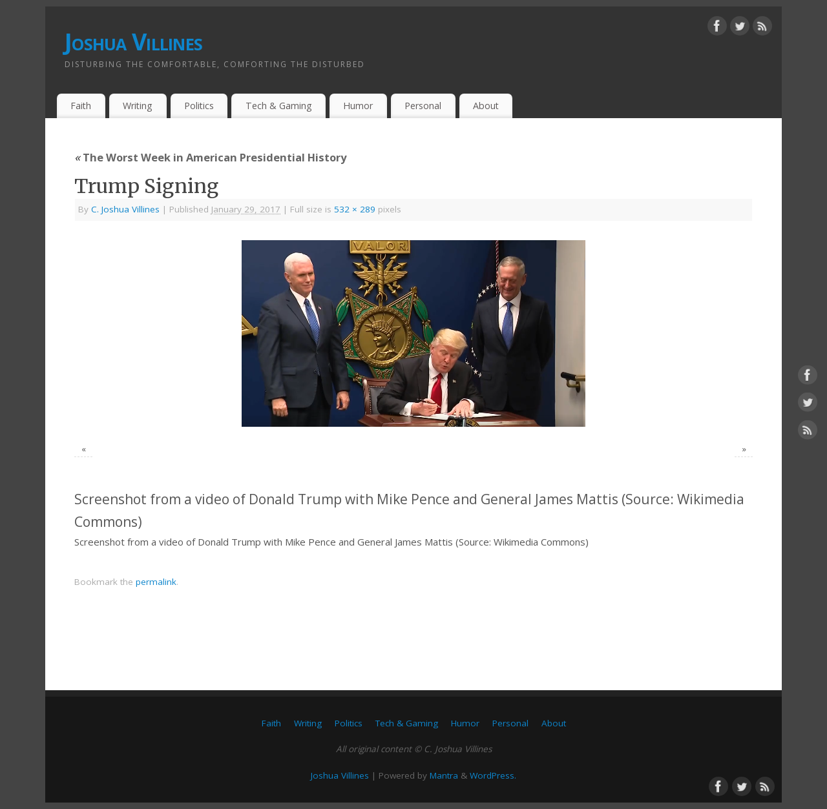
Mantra (444, 775)
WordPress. (493, 775)
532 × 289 (354, 209)
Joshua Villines (133, 41)
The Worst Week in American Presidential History (210, 157)
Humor (358, 105)
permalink (156, 582)
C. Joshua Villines (125, 209)
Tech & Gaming (279, 105)
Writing (137, 105)
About (486, 105)
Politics (199, 105)
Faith (80, 105)
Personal (422, 105)
